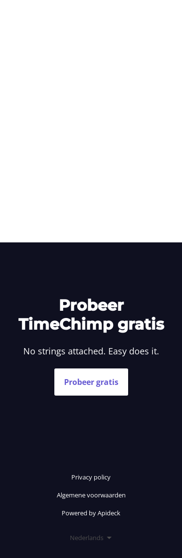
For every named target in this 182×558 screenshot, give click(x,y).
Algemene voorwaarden (91, 495)
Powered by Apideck (91, 513)
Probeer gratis (91, 382)
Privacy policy (91, 477)
